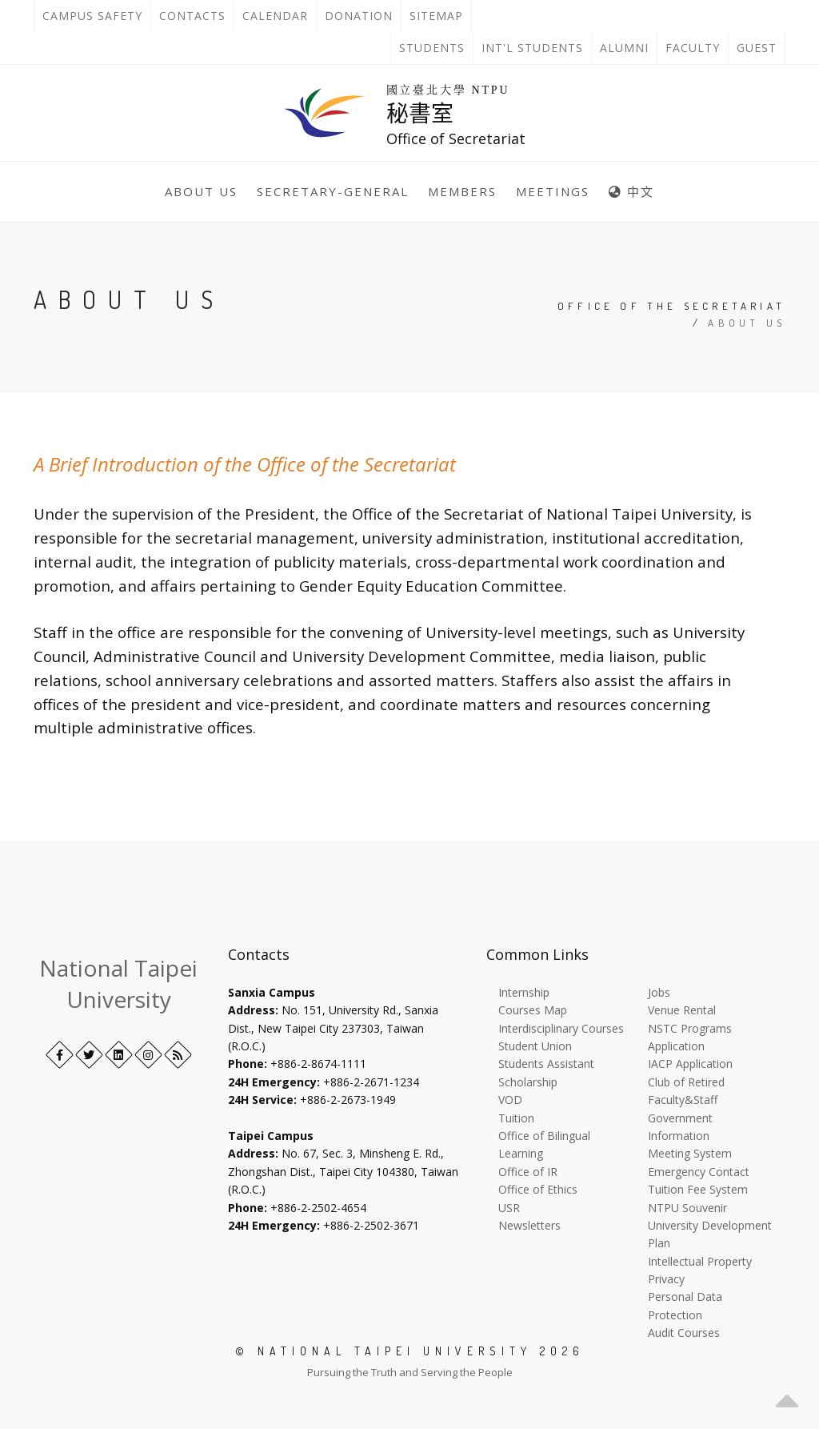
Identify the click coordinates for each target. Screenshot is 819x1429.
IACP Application (690, 1063)
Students (432, 47)
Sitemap (436, 15)
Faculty (692, 47)
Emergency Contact (698, 1171)
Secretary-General (333, 191)
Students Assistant (546, 1063)
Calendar (275, 15)
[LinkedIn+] (119, 1055)
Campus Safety (92, 15)
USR (509, 1207)
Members (462, 191)
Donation (363, 16)
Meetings (552, 191)
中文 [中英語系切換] (631, 191)
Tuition (516, 1118)
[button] (787, 1397)
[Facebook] (60, 1055)
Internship (523, 992)
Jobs (659, 992)
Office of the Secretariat (671, 305)
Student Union (535, 1046)
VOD (510, 1099)
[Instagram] (148, 1055)
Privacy (666, 1279)
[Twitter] (89, 1055)
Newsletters (529, 1225)
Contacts (196, 16)
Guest (757, 47)
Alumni (624, 47)
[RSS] (178, 1055)
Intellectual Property (700, 1261)
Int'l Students (532, 47)
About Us (201, 191)
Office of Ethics (537, 1189)
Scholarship (527, 1082)
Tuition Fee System (698, 1189)
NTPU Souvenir (687, 1207)
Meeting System (690, 1153)
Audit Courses (684, 1332)
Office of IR (527, 1171)
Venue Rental (682, 1010)
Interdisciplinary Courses (561, 1028)
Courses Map (532, 1010)
